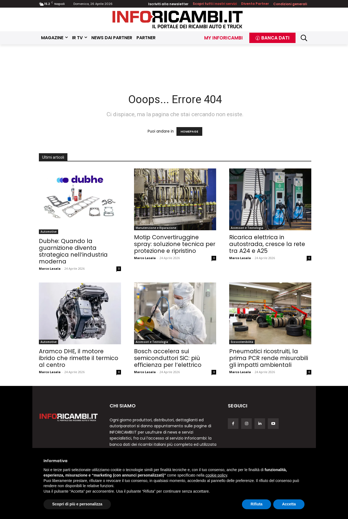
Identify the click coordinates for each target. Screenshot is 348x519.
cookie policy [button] (216, 475)
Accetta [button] (289, 504)
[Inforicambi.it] (178, 19)
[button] (304, 38)
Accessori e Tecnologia (247, 228)
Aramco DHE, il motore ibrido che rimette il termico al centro (78, 358)
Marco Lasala (50, 268)
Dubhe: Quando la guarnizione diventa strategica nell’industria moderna (73, 251)
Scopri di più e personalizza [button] (77, 504)
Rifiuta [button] (257, 504)
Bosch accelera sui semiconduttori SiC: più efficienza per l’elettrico (167, 358)
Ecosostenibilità (242, 342)
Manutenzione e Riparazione (156, 228)
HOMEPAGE (189, 131)
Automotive (49, 232)
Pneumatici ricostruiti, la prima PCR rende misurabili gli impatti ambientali (268, 358)
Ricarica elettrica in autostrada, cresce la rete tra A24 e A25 (267, 244)
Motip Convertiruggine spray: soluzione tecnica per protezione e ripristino (174, 244)
